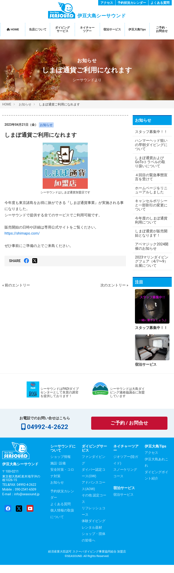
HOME (13, 29)
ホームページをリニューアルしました (149, 196)
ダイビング (62, 29)
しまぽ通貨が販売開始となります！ (149, 241)
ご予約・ (162, 29)
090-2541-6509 (25, 498)
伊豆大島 (137, 29)
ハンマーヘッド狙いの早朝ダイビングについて (149, 149)
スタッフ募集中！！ (146, 134)
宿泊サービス (112, 29)
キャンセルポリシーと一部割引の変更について (149, 213)
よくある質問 (160, 3)
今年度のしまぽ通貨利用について (149, 228)
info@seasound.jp (26, 502)
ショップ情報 (60, 465)
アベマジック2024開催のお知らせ (150, 254)
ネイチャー (87, 29)
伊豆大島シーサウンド (20, 472)
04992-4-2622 (47, 435)
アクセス (106, 3)
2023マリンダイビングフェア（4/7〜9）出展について (150, 269)
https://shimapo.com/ (22, 233)
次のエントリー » (114, 285)
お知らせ (87, 60)
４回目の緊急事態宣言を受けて (149, 181)
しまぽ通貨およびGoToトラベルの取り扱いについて (150, 166)
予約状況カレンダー (132, 3)
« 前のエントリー (16, 285)
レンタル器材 (92, 536)
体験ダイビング (93, 529)
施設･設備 (58, 472)
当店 (37, 29)
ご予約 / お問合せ (129, 431)
